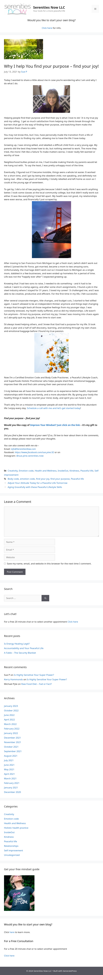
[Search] (45, 598)
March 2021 (10, 778)
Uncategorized (12, 854)
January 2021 (11, 787)
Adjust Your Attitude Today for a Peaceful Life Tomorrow (37, 482)
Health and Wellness (45, 470)
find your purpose (60, 478)
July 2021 (9, 760)
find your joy (42, 478)
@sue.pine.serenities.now (30, 455)
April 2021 (9, 773)
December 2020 (12, 792)
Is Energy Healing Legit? (17, 643)
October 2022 (11, 710)
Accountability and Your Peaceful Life (23, 648)
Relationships (11, 845)
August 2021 (10, 755)
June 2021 (9, 764)
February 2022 (11, 728)
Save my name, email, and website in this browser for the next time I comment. (49, 563)
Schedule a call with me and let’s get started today (53, 408)
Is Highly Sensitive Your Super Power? (34, 674)
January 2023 (11, 705)
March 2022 (10, 724)
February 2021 (11, 783)
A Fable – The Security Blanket (20, 652)
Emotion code (26, 470)
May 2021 (9, 769)
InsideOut (63, 470)
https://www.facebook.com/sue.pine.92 (34, 452)
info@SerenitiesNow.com (23, 448)
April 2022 (9, 719)
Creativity (13, 470)
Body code (13, 478)
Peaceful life (86, 470)
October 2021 (11, 746)
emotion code (27, 478)
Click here (47, 27)
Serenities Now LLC (49, 7)
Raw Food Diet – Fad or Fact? (36, 683)
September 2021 (13, 751)
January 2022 (11, 733)
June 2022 (9, 715)
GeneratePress (70, 971)
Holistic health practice (16, 827)
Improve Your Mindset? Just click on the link (55, 425)
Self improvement (13, 850)
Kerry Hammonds (13, 679)
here (12, 932)
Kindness (74, 470)
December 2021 (12, 737)
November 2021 (12, 742)
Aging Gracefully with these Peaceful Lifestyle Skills (35, 487)
